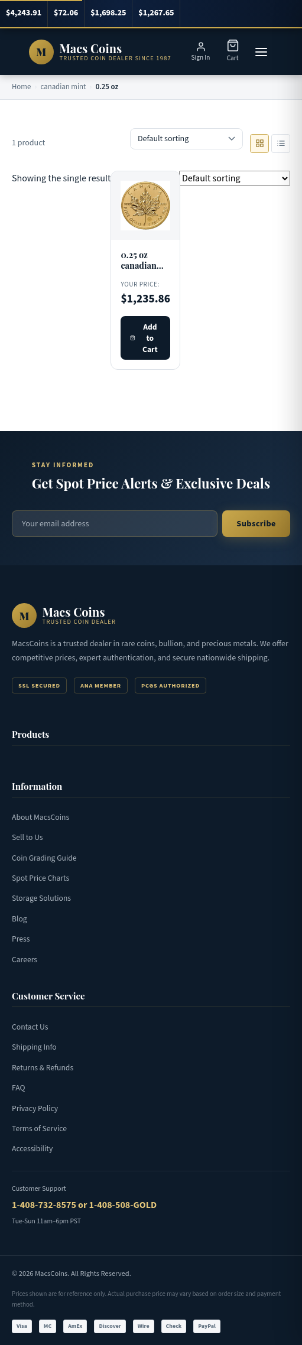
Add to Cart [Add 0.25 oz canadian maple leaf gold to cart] (143, 338)
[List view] (280, 143)
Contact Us (30, 1027)
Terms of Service (39, 1128)
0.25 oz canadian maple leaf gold (141, 271)
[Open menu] (261, 52)
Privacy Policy (35, 1108)
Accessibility (32, 1148)
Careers (24, 959)
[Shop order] (186, 138)
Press (21, 939)
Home (21, 87)
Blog (19, 918)
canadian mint (63, 87)
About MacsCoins (40, 817)
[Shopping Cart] (232, 51)
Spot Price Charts (40, 878)
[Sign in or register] (201, 52)
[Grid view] (259, 143)
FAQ (18, 1087)
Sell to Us (27, 837)
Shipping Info (34, 1047)
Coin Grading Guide (44, 858)
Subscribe (256, 523)
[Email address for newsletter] (114, 523)
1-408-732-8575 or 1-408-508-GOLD (84, 1205)
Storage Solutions (41, 898)
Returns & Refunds (42, 1067)
